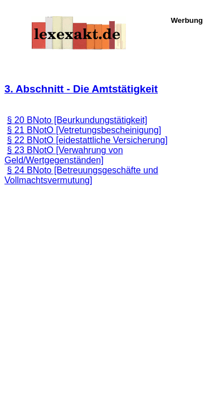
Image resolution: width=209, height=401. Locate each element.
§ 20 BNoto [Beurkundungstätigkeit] (77, 120)
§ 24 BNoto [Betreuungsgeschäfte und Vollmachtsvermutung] (81, 175)
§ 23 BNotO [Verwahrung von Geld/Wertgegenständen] (63, 155)
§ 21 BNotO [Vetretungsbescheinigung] (84, 130)
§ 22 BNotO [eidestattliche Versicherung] (87, 140)
